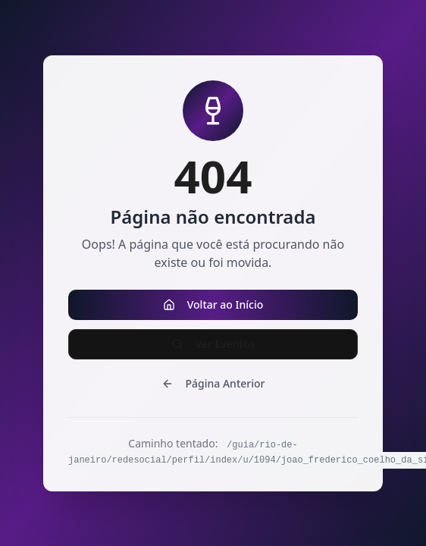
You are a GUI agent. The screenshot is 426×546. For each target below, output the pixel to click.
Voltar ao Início (213, 304)
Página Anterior (213, 383)
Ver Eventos (213, 344)
